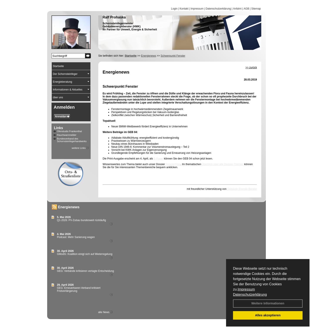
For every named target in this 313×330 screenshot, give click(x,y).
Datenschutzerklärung (250, 294)
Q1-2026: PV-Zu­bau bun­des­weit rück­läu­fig (81, 220)
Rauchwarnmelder (66, 135)
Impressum (246, 289)
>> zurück (251, 67)
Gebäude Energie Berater (242, 188)
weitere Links (80, 148)
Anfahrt (237, 8)
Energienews (69, 207)
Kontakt (184, 8)
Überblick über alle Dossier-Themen (222, 164)
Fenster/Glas (173, 164)
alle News (105, 312)
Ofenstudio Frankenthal (69, 131)
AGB (246, 8)
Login (174, 8)
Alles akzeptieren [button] (268, 315)
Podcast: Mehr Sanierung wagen (76, 237)
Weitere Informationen (267, 303)
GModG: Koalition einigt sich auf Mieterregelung (84, 254)
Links (58, 128)
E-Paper (158, 158)
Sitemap (256, 8)
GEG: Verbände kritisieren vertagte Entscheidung (85, 271)
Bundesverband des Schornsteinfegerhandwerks (72, 140)
